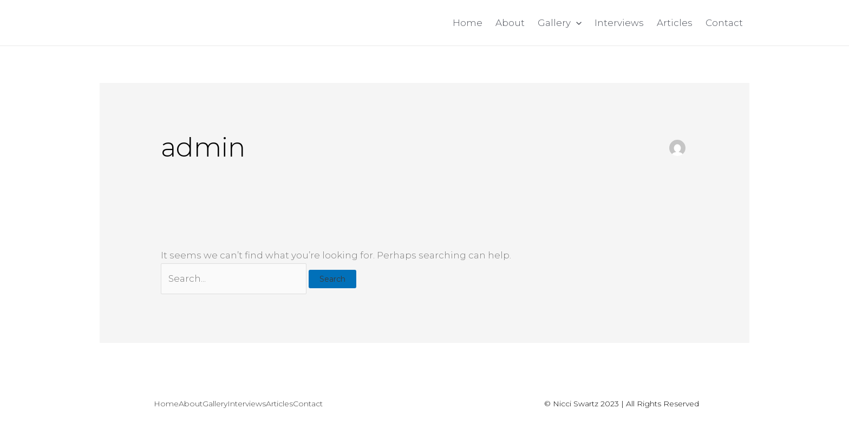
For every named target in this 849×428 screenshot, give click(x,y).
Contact (724, 22)
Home (467, 22)
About (510, 22)
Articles (675, 22)
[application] (576, 23)
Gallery (560, 23)
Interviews (619, 22)
